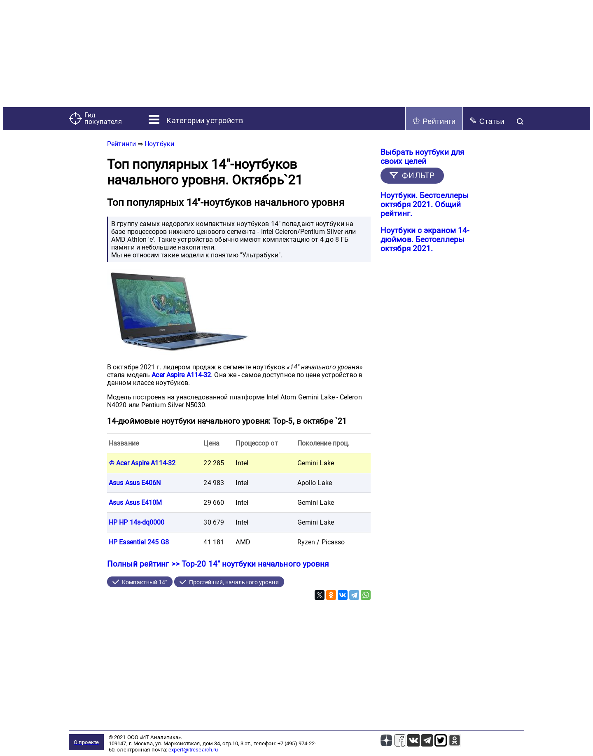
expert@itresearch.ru (193, 750)
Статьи (486, 121)
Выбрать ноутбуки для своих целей (422, 157)
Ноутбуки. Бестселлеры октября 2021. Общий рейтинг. (425, 204)
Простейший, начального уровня (234, 582)
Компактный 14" (144, 582)
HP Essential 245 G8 (139, 542)
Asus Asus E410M (135, 502)
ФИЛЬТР (418, 175)
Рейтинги (434, 121)
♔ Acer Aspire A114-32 (142, 463)
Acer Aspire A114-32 (181, 375)
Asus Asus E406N (135, 483)
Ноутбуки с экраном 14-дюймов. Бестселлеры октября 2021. (425, 239)
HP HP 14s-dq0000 (137, 522)
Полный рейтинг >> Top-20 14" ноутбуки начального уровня (218, 564)
